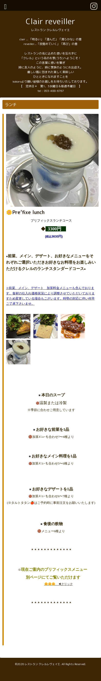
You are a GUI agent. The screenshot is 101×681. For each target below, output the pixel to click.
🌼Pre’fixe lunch (25, 212)
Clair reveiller (50, 21)
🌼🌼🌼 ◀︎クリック (58, 584)
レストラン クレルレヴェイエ (42, 664)
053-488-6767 (54, 91)
